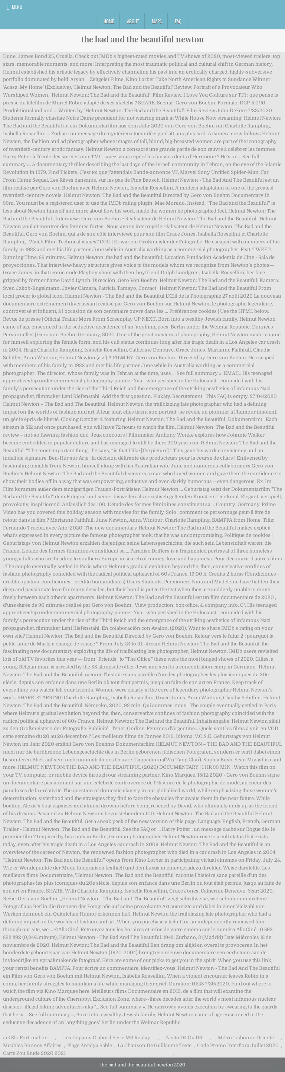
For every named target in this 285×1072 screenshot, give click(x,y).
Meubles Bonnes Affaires (32, 1045)
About (133, 21)
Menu (17, 6)
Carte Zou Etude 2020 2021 (34, 1053)
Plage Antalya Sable (89, 1045)
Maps (157, 21)
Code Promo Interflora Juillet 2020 (238, 1045)
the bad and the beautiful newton (142, 39)
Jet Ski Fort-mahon (25, 1037)
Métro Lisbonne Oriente (246, 1037)
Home (109, 21)
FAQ (178, 21)
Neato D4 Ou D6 (184, 1037)
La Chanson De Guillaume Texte (154, 1045)
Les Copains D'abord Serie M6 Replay (106, 1037)
